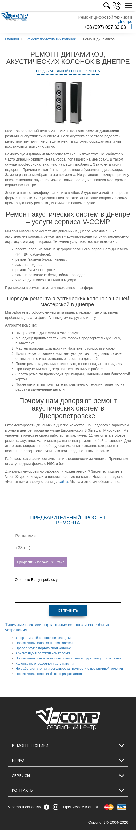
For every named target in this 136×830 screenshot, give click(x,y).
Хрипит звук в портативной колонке (42, 653)
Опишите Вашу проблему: (37, 579)
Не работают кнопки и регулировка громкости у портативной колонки (69, 668)
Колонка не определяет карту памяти (44, 663)
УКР (100, 6)
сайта (63, 482)
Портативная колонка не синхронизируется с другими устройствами (68, 658)
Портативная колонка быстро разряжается (48, 674)
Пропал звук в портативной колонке (43, 648)
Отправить (68, 610)
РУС (111, 6)
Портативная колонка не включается (44, 643)
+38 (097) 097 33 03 (105, 27)
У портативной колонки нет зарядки (43, 638)
